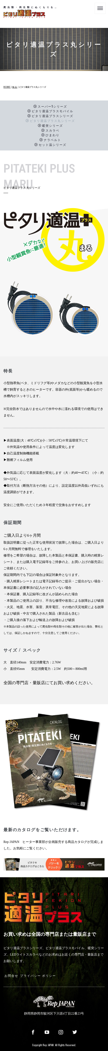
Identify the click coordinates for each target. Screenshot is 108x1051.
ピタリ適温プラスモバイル (50, 111)
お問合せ (11, 975)
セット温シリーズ (50, 144)
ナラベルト (50, 140)
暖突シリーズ (50, 125)
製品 (14, 86)
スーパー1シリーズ (50, 106)
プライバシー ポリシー (38, 975)
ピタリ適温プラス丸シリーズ (50, 120)
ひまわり (50, 135)
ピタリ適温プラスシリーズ (50, 116)
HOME (7, 86)
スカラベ (50, 130)
